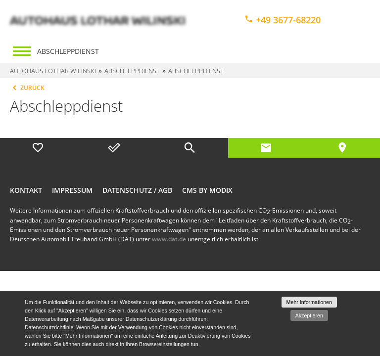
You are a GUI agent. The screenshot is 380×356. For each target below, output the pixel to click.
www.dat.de (169, 239)
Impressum (72, 190)
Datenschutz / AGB (137, 190)
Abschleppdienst (68, 51)
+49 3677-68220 (282, 20)
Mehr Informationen (309, 302)
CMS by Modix (207, 190)
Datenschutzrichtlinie (49, 327)
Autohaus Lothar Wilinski (53, 70)
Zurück (27, 88)
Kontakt (26, 190)
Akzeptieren (309, 315)
